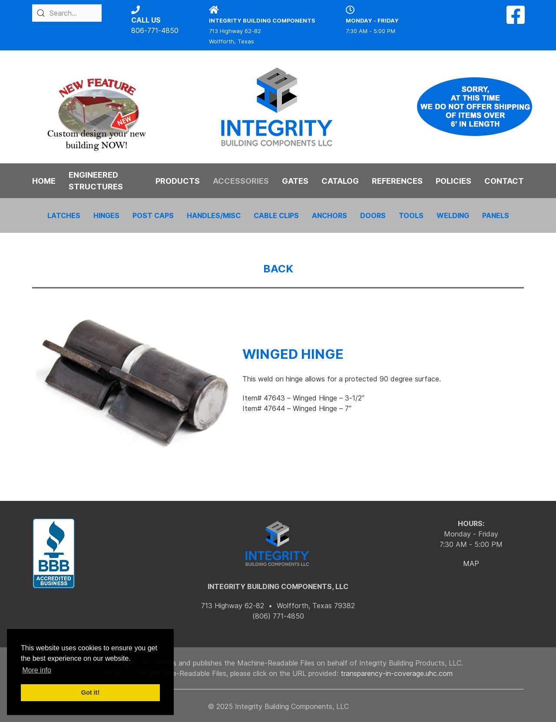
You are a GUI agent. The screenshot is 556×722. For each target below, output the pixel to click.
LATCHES (63, 215)
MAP (471, 563)
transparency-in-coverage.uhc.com (397, 673)
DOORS (373, 215)
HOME (44, 180)
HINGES (106, 215)
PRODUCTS (178, 180)
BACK (278, 268)
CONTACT (504, 180)
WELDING (453, 215)
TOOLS (411, 215)
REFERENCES (397, 180)
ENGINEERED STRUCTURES (96, 180)
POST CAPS (153, 215)
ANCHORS (329, 215)
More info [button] (36, 670)
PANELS (495, 215)
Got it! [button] (90, 692)
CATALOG (340, 180)
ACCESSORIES (241, 180)
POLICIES (453, 180)
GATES (295, 180)
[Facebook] (515, 20)
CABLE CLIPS (276, 215)
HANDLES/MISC (214, 215)
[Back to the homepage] (278, 106)
